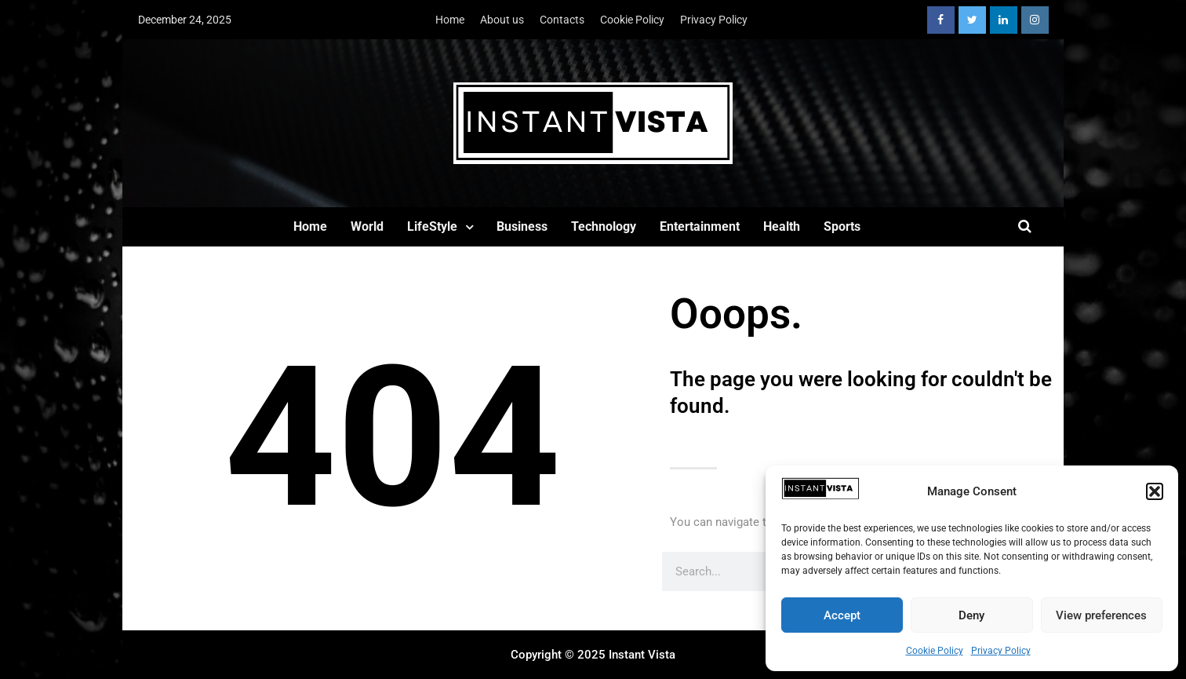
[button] (1154, 491)
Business (522, 226)
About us (502, 19)
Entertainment (700, 226)
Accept (842, 615)
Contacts (562, 19)
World (367, 226)
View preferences (1101, 615)
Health (781, 226)
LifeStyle (432, 226)
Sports (842, 226)
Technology (603, 226)
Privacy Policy (1001, 650)
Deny (971, 615)
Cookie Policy (934, 650)
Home (449, 19)
